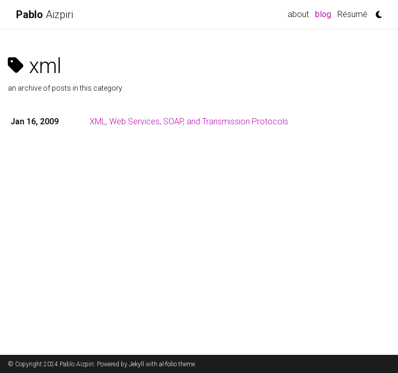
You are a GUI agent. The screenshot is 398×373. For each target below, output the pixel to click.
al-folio (168, 364)
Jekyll (136, 364)
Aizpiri (44, 14)
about (298, 14)
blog (324, 13)
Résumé (352, 14)
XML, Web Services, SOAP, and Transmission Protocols (189, 121)
